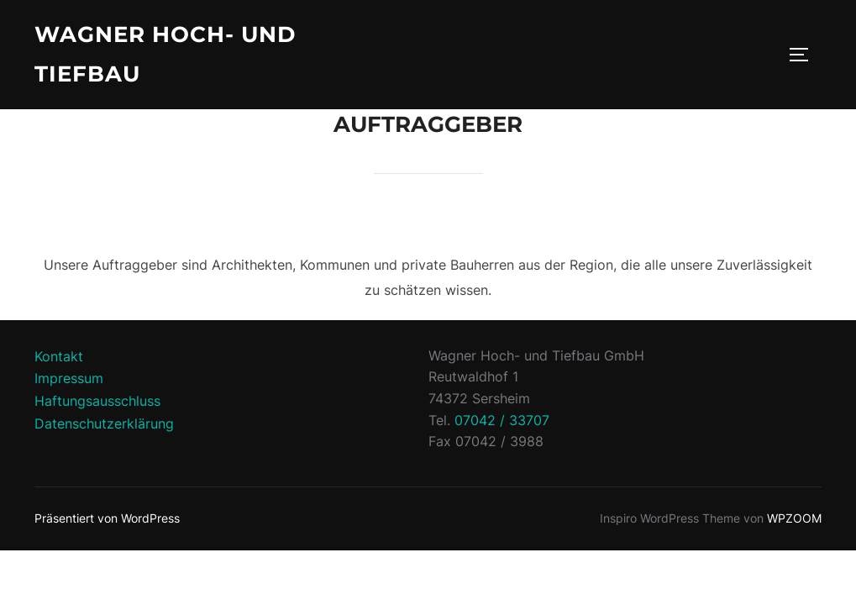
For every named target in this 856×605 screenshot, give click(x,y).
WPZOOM (794, 518)
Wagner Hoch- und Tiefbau (165, 54)
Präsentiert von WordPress (107, 518)
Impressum (68, 378)
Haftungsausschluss (97, 400)
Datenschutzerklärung (104, 423)
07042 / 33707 (501, 420)
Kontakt (58, 356)
